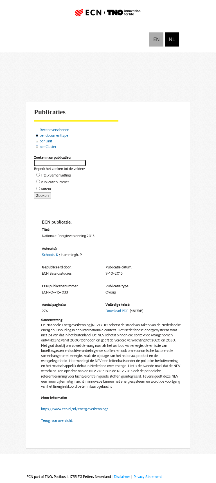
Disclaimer (122, 476)
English (156, 39)
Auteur (46, 189)
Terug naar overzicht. (57, 420)
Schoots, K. (50, 254)
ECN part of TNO (108, 15)
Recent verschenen (54, 129)
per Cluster (48, 146)
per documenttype (54, 135)
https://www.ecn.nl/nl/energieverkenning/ (74, 409)
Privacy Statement (148, 476)
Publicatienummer (55, 182)
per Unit (46, 141)
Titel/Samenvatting (56, 175)
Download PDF (116, 310)
